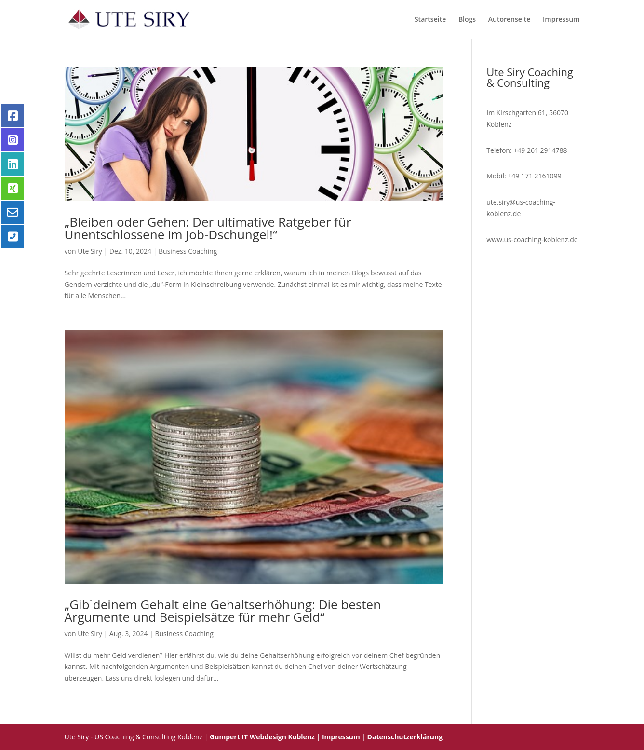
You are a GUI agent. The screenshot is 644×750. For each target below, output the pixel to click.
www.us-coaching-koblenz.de (531, 239)
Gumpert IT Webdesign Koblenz (262, 736)
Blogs (467, 20)
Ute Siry (90, 251)
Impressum (561, 20)
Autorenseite (509, 20)
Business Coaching (188, 251)
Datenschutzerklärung (405, 736)
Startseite (430, 20)
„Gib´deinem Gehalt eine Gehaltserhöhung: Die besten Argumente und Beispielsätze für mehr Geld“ (223, 611)
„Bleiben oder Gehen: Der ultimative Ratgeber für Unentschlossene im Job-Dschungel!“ (208, 228)
